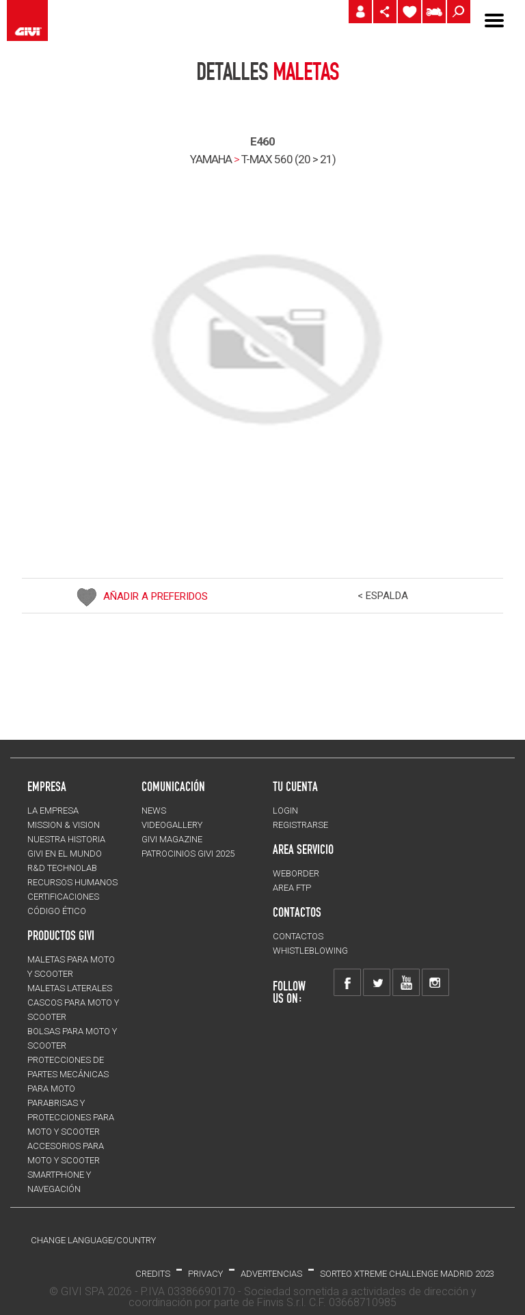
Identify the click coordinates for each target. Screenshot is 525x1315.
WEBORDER (296, 873)
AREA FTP (292, 888)
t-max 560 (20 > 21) (288, 159)
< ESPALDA (383, 596)
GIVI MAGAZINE (172, 839)
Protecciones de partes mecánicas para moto (68, 1074)
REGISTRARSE (300, 825)
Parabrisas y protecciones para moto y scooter (70, 1117)
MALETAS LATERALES (69, 988)
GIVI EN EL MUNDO (64, 853)
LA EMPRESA (53, 810)
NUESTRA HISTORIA (66, 839)
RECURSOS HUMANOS (72, 882)
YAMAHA (211, 159)
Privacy (205, 1274)
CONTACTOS (298, 936)
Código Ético (56, 911)
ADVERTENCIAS (271, 1274)
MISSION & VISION (63, 825)
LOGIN (285, 810)
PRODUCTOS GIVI (60, 935)
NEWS (154, 810)
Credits (152, 1274)
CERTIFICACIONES (63, 896)
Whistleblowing (310, 950)
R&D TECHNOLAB (62, 868)
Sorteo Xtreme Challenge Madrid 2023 (407, 1274)
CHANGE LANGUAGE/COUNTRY (93, 1240)
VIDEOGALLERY (172, 825)
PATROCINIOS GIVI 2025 (188, 853)
